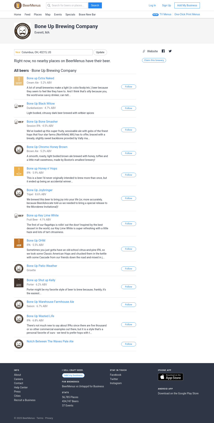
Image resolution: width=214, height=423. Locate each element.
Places (38, 14)
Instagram (116, 383)
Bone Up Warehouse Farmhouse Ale (50, 302)
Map (48, 14)
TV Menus (165, 14)
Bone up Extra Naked (40, 78)
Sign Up (166, 5)
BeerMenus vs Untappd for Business (83, 386)
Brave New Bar (87, 14)
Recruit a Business (25, 400)
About (17, 374)
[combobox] (53, 52)
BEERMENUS (27, 5)
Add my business (73, 375)
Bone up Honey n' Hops (42, 168)
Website (150, 51)
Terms (40, 418)
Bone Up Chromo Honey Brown (47, 147)
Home (17, 14)
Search (95, 5)
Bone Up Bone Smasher (42, 121)
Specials (70, 14)
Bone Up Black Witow (41, 103)
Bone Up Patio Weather (42, 266)
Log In (152, 5)
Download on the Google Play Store (178, 393)
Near (18, 52)
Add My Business (187, 5)
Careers (18, 379)
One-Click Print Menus (187, 14)
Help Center (21, 387)
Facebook (115, 374)
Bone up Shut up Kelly (41, 280)
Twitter (114, 379)
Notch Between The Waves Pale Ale (50, 341)
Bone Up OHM (36, 240)
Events (58, 14)
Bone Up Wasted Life (40, 316)
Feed (27, 14)
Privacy (49, 418)
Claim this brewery (154, 60)
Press (17, 391)
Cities (17, 395)
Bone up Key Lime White (43, 215)
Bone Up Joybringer (40, 190)
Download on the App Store (170, 377)
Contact (18, 383)
